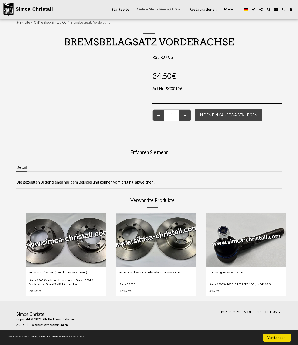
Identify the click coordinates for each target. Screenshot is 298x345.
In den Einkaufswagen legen (228, 115)
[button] (253, 9)
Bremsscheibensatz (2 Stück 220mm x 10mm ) (61, 276)
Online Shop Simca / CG (50, 22)
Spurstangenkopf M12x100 (233, 273)
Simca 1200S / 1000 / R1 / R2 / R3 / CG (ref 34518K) (245, 288)
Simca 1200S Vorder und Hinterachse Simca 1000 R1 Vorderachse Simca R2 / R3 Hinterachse (65, 289)
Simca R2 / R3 (128, 288)
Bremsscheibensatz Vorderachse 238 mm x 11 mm (155, 276)
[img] (66, 239)
